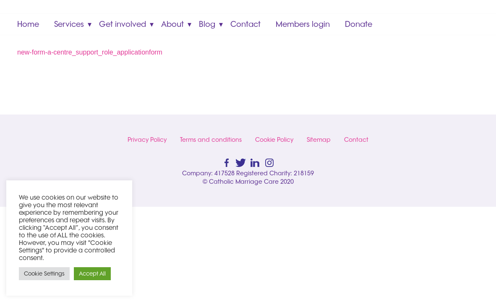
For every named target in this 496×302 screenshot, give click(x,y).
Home (28, 24)
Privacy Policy (147, 139)
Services (69, 24)
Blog (207, 24)
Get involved (122, 24)
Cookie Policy (274, 139)
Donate (358, 24)
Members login (303, 24)
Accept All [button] (92, 273)
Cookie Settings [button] (44, 273)
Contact (245, 24)
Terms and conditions (211, 139)
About (172, 24)
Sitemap (319, 139)
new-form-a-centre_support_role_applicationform (89, 52)
